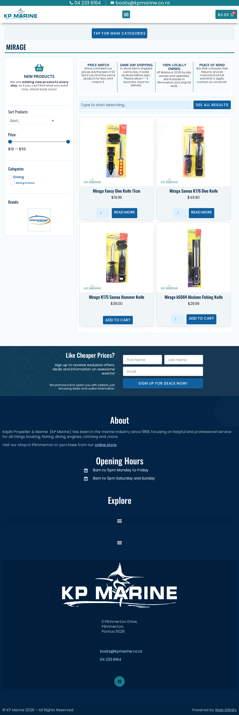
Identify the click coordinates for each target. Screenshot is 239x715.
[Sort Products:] (31, 121)
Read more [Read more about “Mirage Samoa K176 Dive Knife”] (201, 212)
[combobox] (135, 105)
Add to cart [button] (117, 320)
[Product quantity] (102, 213)
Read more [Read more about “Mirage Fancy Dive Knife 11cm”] (124, 212)
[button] (126, 14)
